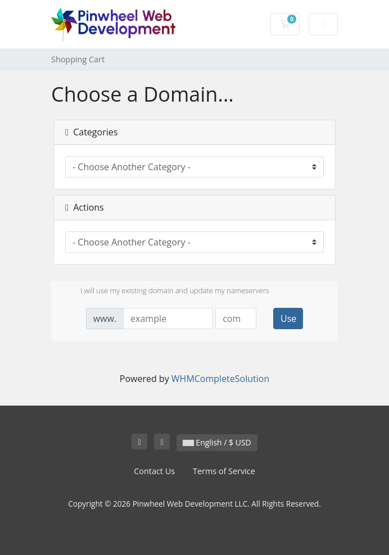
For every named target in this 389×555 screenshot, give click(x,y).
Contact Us (154, 471)
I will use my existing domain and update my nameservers (165, 291)
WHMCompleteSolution (220, 378)
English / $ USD (217, 442)
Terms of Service (224, 471)
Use (288, 318)
